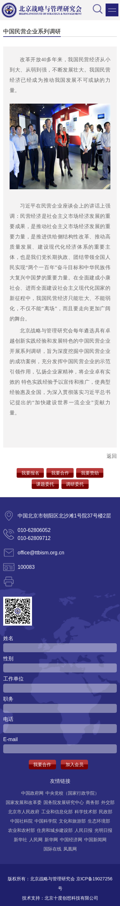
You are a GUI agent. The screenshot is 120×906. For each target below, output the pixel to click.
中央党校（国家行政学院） (72, 793)
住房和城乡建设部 (55, 830)
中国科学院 (46, 821)
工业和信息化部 (57, 811)
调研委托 (75, 484)
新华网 (51, 839)
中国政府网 (32, 793)
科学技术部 (86, 811)
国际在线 (52, 848)
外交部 (108, 802)
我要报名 (30, 472)
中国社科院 (21, 821)
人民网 (36, 839)
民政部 (105, 811)
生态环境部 (99, 821)
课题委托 (45, 484)
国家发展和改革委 (24, 802)
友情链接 (60, 781)
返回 (112, 456)
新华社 (20, 839)
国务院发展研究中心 (64, 802)
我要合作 (60, 472)
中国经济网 (71, 839)
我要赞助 (90, 472)
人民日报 (83, 830)
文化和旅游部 (72, 821)
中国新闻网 (95, 839)
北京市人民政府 (23, 811)
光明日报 (103, 830)
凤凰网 (70, 848)
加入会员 (75, 764)
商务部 (92, 802)
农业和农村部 (21, 830)
